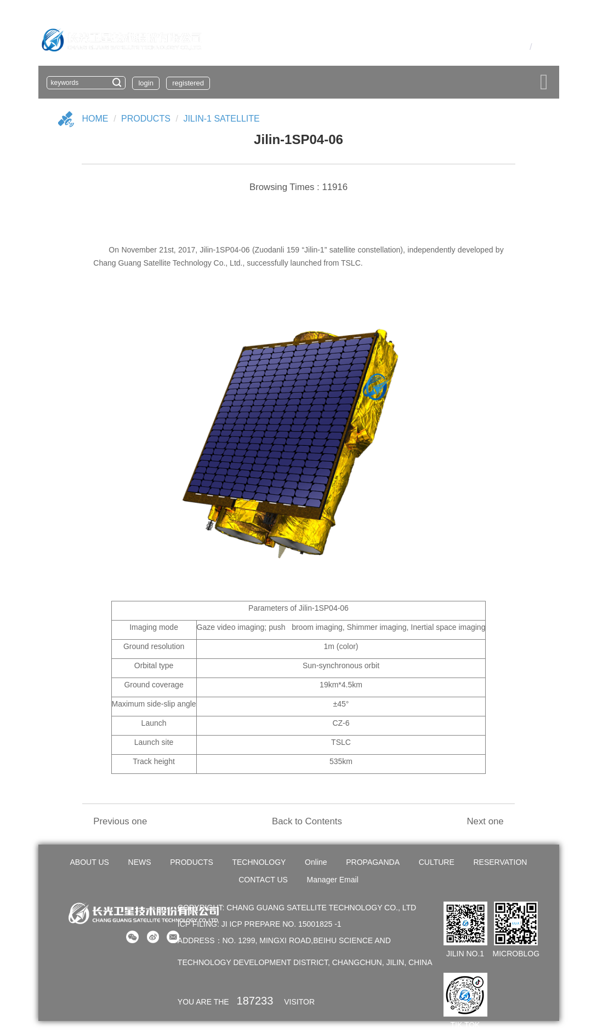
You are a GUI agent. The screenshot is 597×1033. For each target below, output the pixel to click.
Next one (485, 821)
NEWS (139, 862)
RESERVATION (500, 862)
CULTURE (436, 862)
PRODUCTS (191, 862)
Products (145, 118)
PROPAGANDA (373, 862)
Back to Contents (307, 821)
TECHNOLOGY (259, 862)
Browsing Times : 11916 (298, 187)
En (540, 46)
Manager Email (333, 879)
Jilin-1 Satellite (221, 118)
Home (95, 118)
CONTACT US (263, 879)
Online (316, 862)
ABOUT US (89, 862)
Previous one (120, 821)
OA (504, 46)
